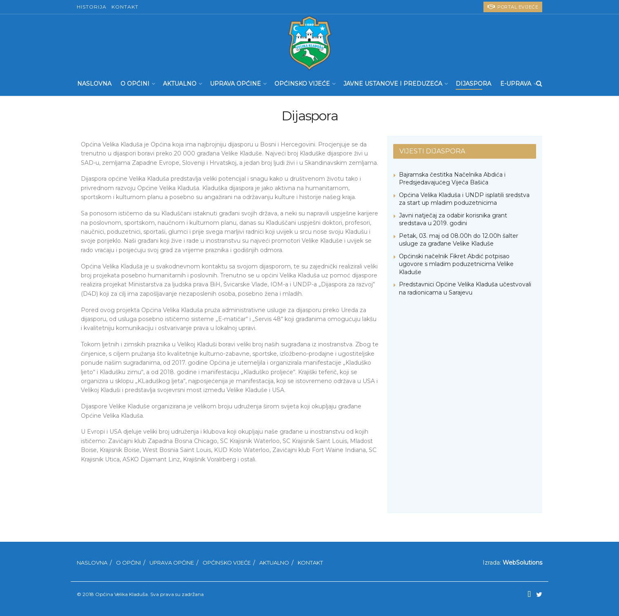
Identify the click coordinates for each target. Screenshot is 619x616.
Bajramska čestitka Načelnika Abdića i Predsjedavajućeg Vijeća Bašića (452, 178)
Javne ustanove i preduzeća (392, 83)
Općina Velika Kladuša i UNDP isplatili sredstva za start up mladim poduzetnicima (464, 199)
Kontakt (124, 7)
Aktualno (179, 83)
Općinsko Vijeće (302, 83)
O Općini (134, 83)
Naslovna (94, 83)
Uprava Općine (235, 83)
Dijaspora (473, 83)
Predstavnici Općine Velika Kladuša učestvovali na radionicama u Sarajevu (465, 288)
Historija (92, 7)
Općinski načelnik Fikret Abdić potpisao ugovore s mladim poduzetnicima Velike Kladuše (456, 264)
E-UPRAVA (515, 83)
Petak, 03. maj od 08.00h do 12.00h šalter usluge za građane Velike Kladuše (458, 240)
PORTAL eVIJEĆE (513, 7)
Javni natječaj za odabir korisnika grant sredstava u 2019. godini (453, 219)
